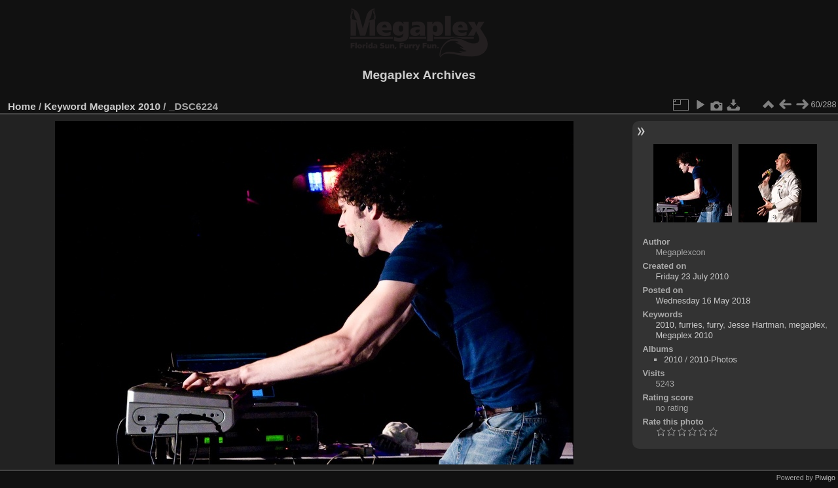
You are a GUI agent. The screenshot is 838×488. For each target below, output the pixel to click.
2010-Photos (713, 359)
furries (690, 325)
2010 (664, 325)
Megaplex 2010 (125, 106)
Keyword (66, 106)
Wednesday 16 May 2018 (702, 300)
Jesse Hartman (755, 325)
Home (22, 106)
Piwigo (825, 477)
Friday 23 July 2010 (692, 276)
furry (715, 325)
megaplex (807, 325)
